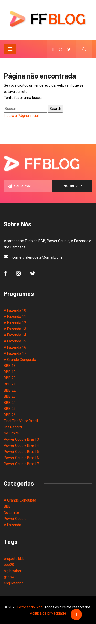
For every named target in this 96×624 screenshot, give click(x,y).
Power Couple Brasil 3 (21, 439)
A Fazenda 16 (15, 347)
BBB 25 (10, 409)
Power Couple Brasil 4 (21, 445)
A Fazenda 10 (15, 310)
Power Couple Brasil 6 (21, 458)
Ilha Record (13, 427)
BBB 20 (10, 378)
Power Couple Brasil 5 (21, 452)
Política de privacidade (48, 613)
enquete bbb (14, 558)
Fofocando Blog (30, 607)
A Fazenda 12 (15, 323)
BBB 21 (10, 384)
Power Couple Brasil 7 (21, 464)
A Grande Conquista (20, 360)
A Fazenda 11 (15, 317)
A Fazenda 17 (15, 353)
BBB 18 (10, 366)
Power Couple (15, 519)
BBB (7, 506)
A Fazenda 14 (15, 335)
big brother (13, 571)
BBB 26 (10, 415)
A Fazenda (12, 525)
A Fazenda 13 (15, 329)
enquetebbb (14, 583)
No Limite (11, 433)
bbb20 (9, 565)
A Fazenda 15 (15, 341)
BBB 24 (10, 402)
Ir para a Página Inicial (21, 116)
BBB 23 (10, 396)
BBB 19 (10, 372)
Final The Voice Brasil (21, 421)
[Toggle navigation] (10, 49)
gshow (9, 577)
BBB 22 (10, 390)
